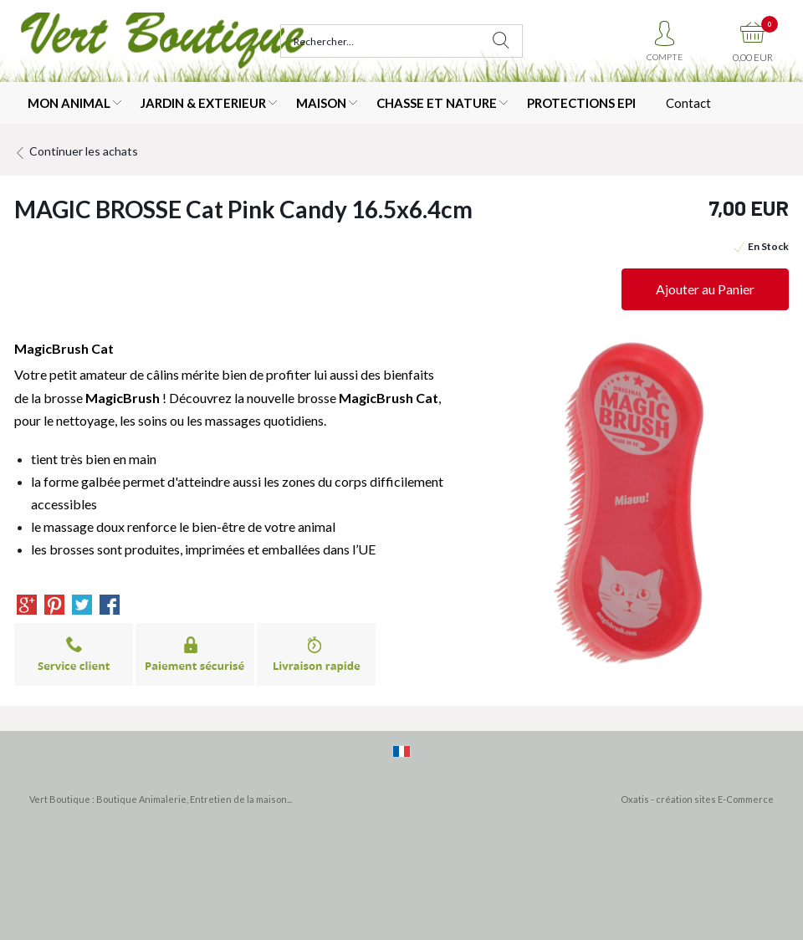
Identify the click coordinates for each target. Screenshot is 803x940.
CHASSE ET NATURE (436, 102)
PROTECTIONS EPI (581, 102)
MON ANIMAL (69, 102)
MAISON (321, 102)
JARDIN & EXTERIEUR (203, 102)
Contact (688, 102)
